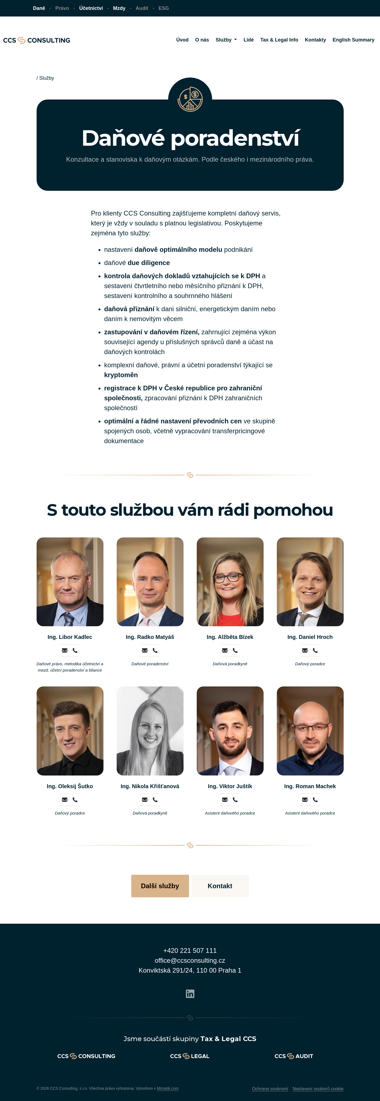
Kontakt (220, 886)
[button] (226, 40)
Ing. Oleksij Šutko (70, 786)
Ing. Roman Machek (310, 786)
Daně (39, 8)
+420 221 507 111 (190, 950)
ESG (163, 8)
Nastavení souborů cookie (318, 1088)
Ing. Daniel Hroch (310, 637)
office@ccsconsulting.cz (190, 960)
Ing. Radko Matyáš (150, 637)
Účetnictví (91, 8)
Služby (46, 78)
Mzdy (119, 8)
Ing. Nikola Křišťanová (150, 786)
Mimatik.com (168, 1088)
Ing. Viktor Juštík (230, 786)
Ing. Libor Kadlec (70, 637)
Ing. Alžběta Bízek (230, 637)
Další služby (160, 886)
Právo (62, 8)
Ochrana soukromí (270, 1088)
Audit (142, 8)
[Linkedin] (190, 993)
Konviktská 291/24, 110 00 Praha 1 (190, 970)
